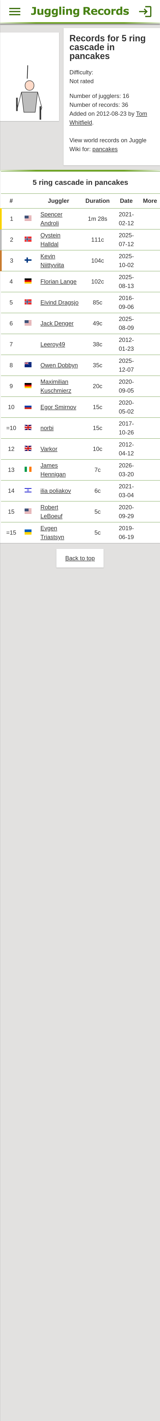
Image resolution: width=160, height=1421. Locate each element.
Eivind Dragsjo (60, 304)
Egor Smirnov (59, 410)
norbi (47, 431)
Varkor (49, 452)
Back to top (80, 562)
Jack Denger (57, 325)
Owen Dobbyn (60, 368)
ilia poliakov (56, 494)
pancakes (105, 150)
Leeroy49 (53, 347)
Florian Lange (59, 283)
